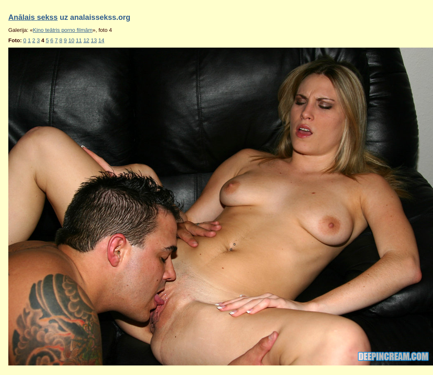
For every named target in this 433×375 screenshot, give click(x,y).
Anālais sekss (33, 17)
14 (101, 40)
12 (86, 40)
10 (71, 40)
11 (79, 40)
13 (94, 40)
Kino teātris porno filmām (62, 30)
